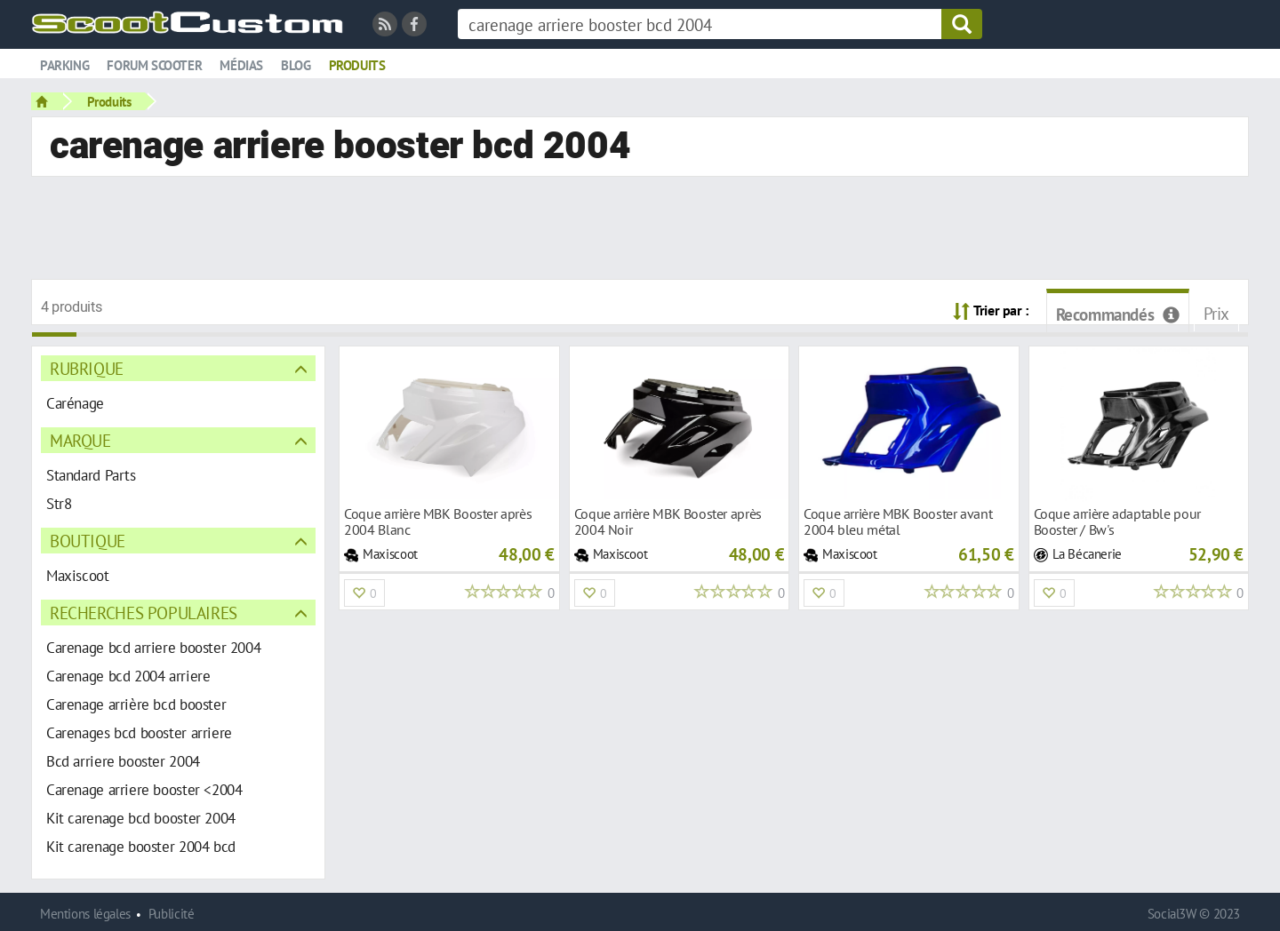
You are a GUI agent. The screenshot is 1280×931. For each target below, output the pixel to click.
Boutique (87, 540)
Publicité (171, 913)
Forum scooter (154, 65)
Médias (241, 65)
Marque (80, 440)
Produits (357, 65)
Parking (64, 65)
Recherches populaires (143, 612)
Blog (295, 65)
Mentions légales (85, 913)
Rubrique (87, 368)
